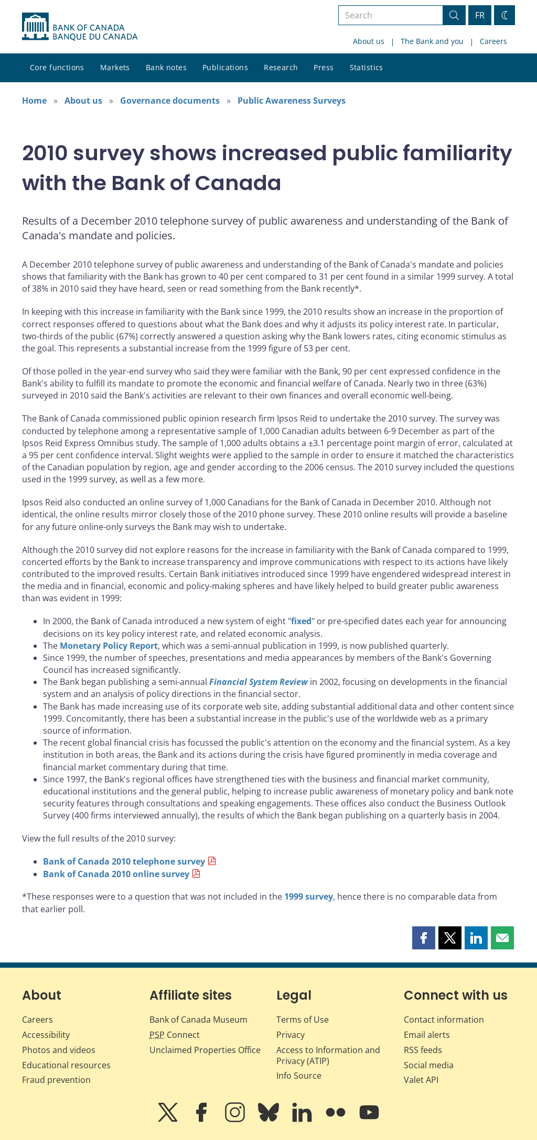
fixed (301, 621)
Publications (225, 67)
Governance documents (170, 100)
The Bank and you (432, 41)
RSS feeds (423, 1050)
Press (324, 67)
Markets (115, 67)
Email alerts (427, 1035)
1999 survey (308, 896)
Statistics (366, 67)
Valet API (421, 1080)
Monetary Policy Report (109, 645)
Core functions (57, 67)
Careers (493, 41)
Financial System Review (258, 682)
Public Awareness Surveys (292, 100)
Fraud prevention (56, 1080)
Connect (174, 1035)
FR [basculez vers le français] (480, 15)
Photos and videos (58, 1050)
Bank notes (166, 67)
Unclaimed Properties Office (205, 1050)
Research (281, 67)
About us (368, 41)
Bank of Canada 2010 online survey (116, 874)
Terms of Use (302, 1019)
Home (34, 100)
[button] (423, 937)
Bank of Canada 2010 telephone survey (124, 861)
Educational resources (66, 1065)
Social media (429, 1065)
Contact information (444, 1019)
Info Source (298, 1075)
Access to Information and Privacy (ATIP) (328, 1055)
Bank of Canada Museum (198, 1019)
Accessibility (46, 1035)
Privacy (290, 1035)
